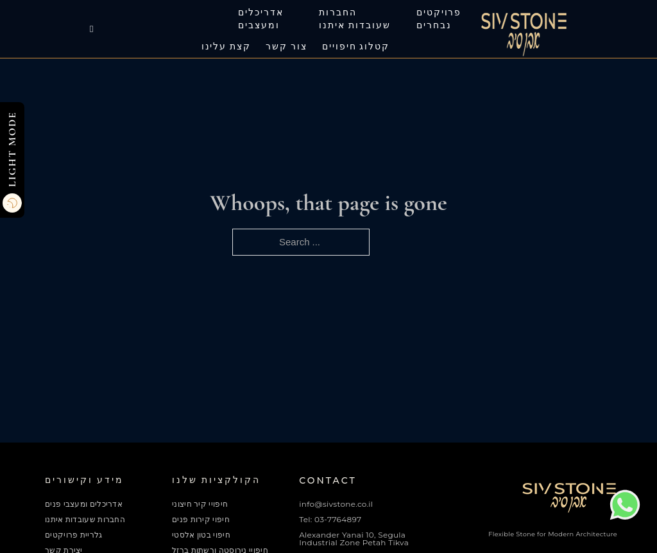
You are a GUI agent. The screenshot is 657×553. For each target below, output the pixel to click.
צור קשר (286, 46)
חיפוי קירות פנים (201, 519)
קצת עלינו (226, 46)
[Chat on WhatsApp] (625, 518)
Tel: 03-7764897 (330, 519)
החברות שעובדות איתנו (354, 19)
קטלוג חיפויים (355, 46)
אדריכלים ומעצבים (261, 19)
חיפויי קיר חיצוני (200, 504)
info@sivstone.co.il (336, 504)
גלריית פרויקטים (74, 535)
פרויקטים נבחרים (439, 19)
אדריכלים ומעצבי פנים (84, 504)
